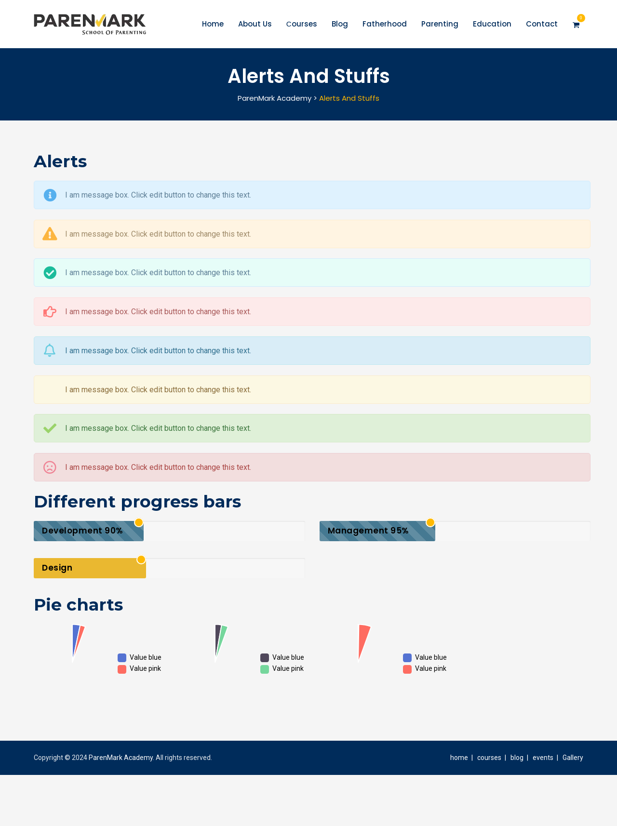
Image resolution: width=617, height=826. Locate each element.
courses (489, 757)
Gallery (573, 757)
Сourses (301, 24)
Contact (541, 24)
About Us (254, 24)
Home (212, 24)
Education (491, 24)
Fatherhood (384, 24)
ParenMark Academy (121, 757)
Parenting (439, 24)
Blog (339, 24)
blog (516, 757)
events (543, 757)
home (459, 757)
